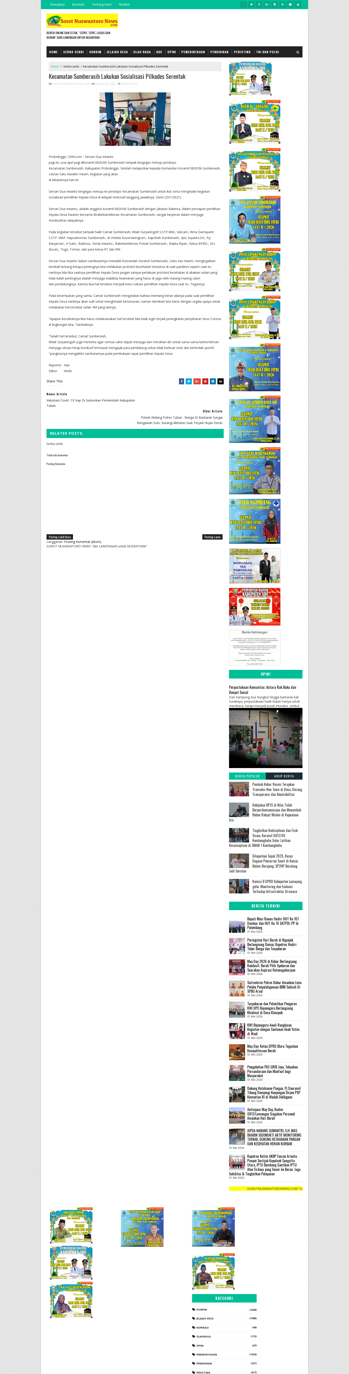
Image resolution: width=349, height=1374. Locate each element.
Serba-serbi (71, 66)
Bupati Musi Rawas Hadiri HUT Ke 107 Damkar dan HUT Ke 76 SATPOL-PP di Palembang (273, 923)
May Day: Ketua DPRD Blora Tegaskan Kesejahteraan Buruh (272, 1048)
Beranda (78, 4)
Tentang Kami (101, 4)
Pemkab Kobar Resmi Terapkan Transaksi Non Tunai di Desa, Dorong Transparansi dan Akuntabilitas (277, 789)
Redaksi (124, 4)
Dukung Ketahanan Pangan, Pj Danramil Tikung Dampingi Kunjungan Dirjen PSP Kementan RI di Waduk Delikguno (274, 1092)
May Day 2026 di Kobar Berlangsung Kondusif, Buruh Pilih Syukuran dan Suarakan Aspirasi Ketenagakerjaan (272, 965)
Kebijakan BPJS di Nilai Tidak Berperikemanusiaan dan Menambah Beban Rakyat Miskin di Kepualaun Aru (265, 812)
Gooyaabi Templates (109, 1366)
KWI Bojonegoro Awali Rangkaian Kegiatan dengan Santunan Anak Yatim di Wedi (273, 1029)
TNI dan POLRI (267, 51)
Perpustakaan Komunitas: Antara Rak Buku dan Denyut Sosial (262, 689)
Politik (250, 1335)
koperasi (251, 1281)
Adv (159, 51)
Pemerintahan (193, 51)
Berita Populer (247, 776)
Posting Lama (209, 519)
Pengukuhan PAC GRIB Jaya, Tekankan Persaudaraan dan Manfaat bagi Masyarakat (272, 1071)
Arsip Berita (284, 776)
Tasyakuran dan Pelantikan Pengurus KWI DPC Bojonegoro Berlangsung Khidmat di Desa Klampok (272, 1008)
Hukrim (95, 51)
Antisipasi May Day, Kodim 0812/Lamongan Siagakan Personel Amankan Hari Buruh (271, 1114)
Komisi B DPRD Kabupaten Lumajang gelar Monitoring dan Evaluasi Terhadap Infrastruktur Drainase (277, 886)
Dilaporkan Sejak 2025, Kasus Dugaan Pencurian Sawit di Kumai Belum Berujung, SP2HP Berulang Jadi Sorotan (263, 863)
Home (53, 51)
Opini (171, 51)
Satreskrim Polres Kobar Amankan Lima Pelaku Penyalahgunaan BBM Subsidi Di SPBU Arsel (274, 987)
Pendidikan (219, 51)
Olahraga (252, 1290)
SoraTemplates (69, 1366)
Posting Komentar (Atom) (82, 524)
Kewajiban (57, 4)
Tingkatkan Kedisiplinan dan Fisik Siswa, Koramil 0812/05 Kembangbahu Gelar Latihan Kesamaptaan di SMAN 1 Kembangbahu (263, 838)
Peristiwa (242, 51)
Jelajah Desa (117, 51)
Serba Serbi (73, 51)
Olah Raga (142, 51)
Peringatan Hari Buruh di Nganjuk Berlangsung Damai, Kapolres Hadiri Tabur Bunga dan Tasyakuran (271, 944)
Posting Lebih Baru (60, 519)
